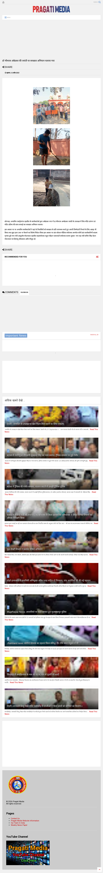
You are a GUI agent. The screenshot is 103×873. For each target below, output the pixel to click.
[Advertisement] (51, 39)
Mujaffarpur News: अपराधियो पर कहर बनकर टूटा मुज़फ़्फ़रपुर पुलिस (36, 611)
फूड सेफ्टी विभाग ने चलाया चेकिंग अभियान (24, 549)
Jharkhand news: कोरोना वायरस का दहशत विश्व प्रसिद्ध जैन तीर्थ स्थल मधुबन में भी (42, 643)
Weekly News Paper (19, 825)
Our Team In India (18, 823)
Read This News (16, 682)
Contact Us (15, 818)
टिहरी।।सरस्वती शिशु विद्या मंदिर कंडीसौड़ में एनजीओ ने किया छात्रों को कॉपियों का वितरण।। (45, 706)
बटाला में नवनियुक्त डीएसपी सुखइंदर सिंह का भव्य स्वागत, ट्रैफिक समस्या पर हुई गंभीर (42, 455)
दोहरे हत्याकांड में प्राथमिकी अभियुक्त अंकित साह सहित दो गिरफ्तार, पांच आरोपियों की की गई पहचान (48, 580)
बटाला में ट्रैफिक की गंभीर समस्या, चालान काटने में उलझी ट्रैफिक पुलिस (36, 486)
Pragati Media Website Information (25, 821)
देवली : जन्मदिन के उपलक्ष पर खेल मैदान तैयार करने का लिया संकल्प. (35, 424)
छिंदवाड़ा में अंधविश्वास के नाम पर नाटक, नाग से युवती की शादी (33, 674)
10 (8, 701)
